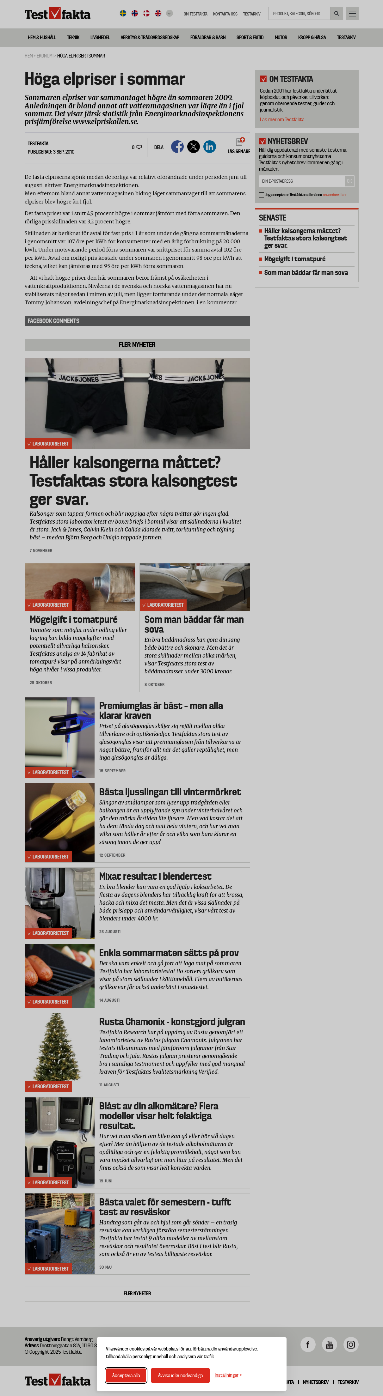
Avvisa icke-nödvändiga (180, 1375)
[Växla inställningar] (228, 1375)
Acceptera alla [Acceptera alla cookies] (126, 1375)
